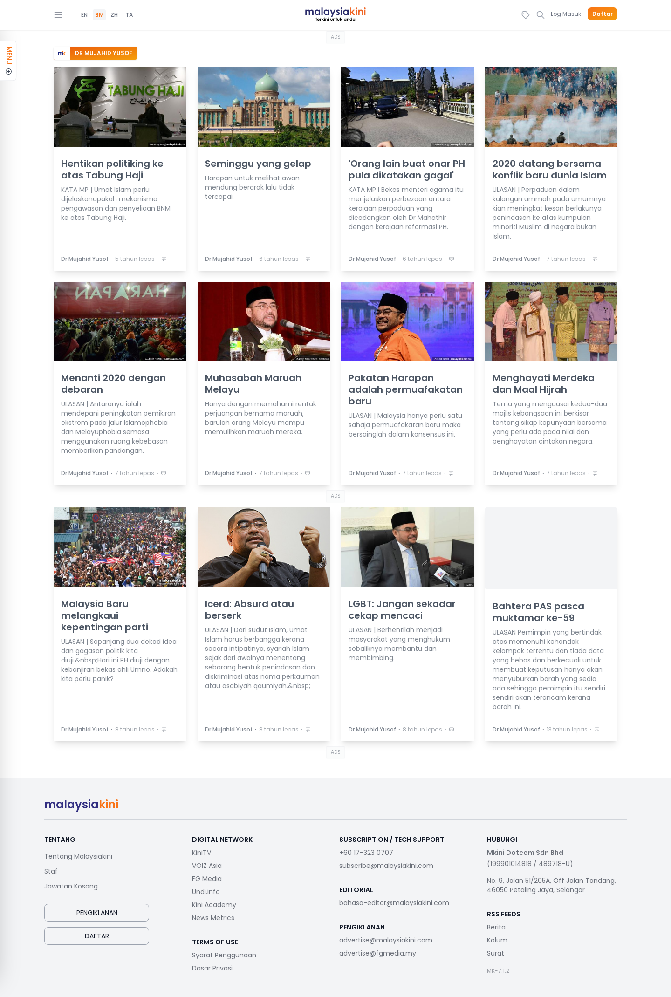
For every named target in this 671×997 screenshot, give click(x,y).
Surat (495, 953)
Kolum (497, 940)
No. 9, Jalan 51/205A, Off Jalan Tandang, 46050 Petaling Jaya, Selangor (551, 885)
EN (84, 15)
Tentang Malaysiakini (78, 856)
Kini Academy (214, 904)
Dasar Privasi (212, 968)
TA (129, 15)
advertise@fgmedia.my (377, 953)
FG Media (207, 878)
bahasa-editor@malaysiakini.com (394, 903)
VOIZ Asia (207, 865)
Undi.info (206, 891)
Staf (51, 871)
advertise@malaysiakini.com (385, 940)
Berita (496, 927)
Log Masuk (566, 14)
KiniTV (201, 852)
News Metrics (213, 917)
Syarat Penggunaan (224, 955)
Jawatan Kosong (71, 886)
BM (99, 15)
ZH (114, 15)
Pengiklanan (96, 912)
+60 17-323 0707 (366, 852)
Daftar (602, 14)
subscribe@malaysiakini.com (386, 865)
